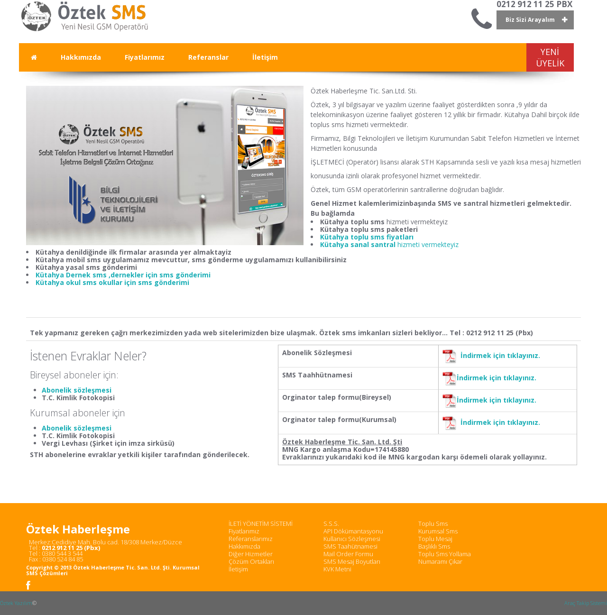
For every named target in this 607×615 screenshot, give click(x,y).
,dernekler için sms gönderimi (160, 274)
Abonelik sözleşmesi (76, 390)
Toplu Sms (433, 523)
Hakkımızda (244, 546)
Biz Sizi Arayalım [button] (530, 20)
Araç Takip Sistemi (585, 602)
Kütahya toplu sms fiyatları (367, 236)
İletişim (238, 569)
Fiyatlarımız (244, 531)
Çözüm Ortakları (251, 561)
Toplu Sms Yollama (444, 554)
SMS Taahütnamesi (350, 546)
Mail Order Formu (348, 554)
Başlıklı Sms (434, 546)
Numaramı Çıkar (440, 561)
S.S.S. (331, 523)
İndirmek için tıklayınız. (500, 355)
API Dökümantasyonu (353, 531)
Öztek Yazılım (16, 602)
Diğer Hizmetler (251, 554)
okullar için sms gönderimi (144, 282)
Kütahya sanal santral (358, 244)
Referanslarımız (251, 538)
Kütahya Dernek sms (72, 274)
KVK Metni (337, 569)
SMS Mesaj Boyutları (351, 561)
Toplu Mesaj (435, 538)
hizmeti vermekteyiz (428, 244)
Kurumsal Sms (438, 531)
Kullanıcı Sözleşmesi (351, 538)
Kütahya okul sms (67, 282)
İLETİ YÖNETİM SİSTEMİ (261, 523)
